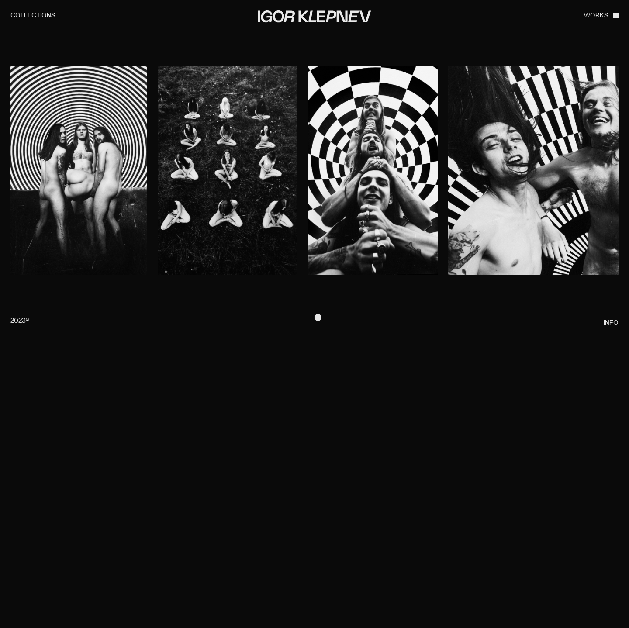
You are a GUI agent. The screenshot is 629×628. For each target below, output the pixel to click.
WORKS (596, 16)
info (611, 323)
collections (32, 16)
